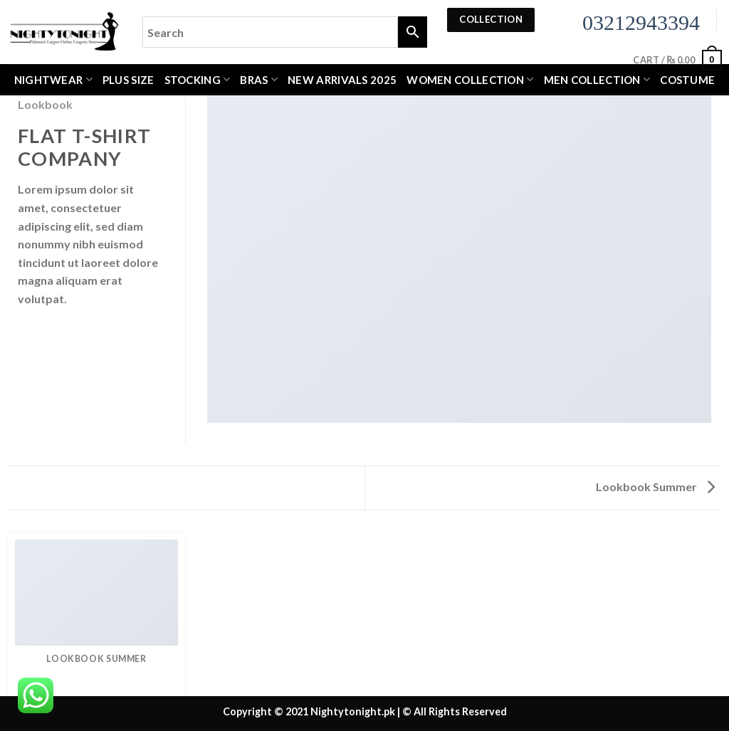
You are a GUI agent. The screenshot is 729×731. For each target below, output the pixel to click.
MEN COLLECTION (597, 79)
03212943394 (641, 22)
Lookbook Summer (655, 486)
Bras (259, 79)
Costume (687, 79)
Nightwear (53, 79)
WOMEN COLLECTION (470, 79)
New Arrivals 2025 (342, 79)
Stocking (197, 79)
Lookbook (45, 104)
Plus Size (128, 79)
